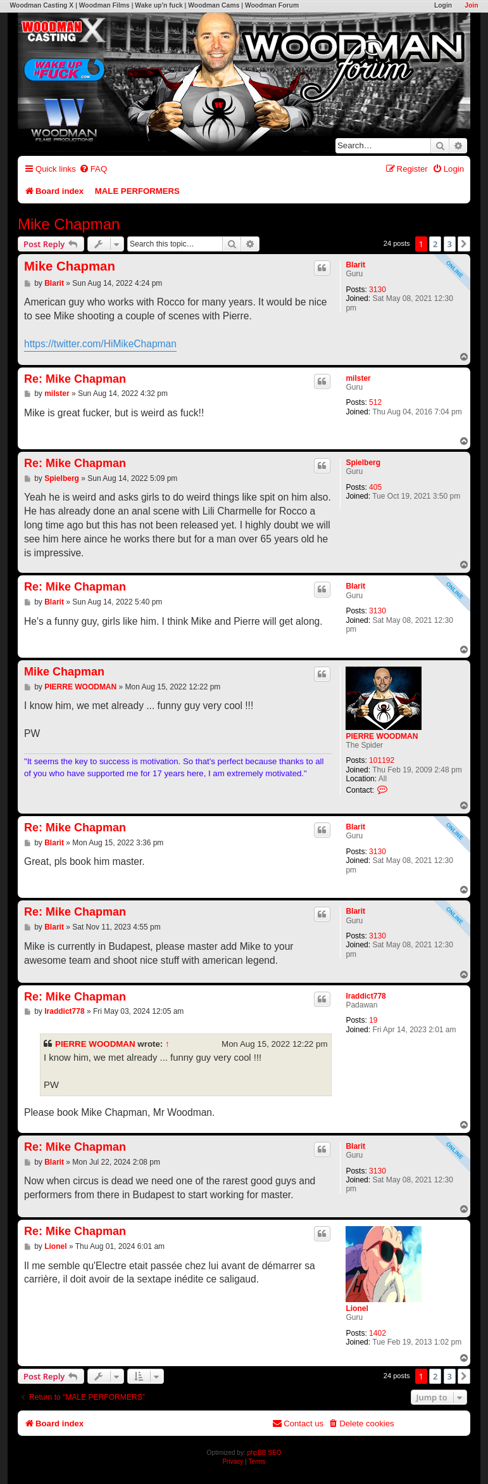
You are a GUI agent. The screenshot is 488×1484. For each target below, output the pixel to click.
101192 (381, 760)
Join (471, 5)
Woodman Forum (272, 5)
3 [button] (449, 244)
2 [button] (435, 244)
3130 (377, 289)
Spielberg (363, 462)
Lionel (357, 1308)
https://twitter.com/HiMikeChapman (100, 343)
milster (358, 378)
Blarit (355, 264)
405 (375, 487)
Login (443, 5)
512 (375, 402)
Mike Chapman (69, 224)
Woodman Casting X (41, 5)
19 (373, 1020)
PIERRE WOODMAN (382, 736)
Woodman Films (104, 5)
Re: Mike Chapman (75, 379)
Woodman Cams (213, 5)
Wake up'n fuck (158, 5)
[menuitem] (93, 169)
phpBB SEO (264, 1452)
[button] (464, 244)
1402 (377, 1333)
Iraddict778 (365, 996)
